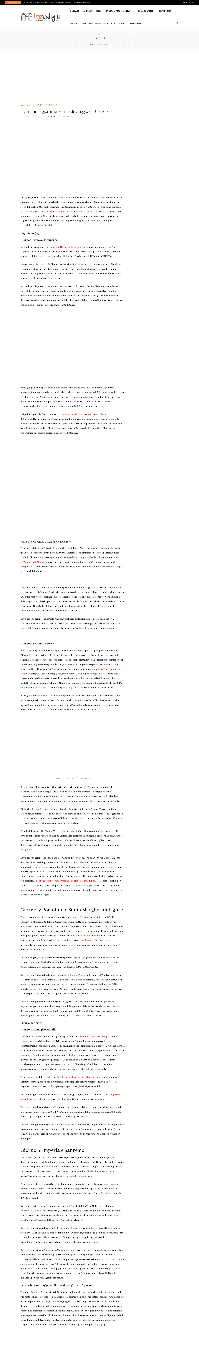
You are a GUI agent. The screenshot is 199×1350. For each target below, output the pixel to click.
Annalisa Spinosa (93, 11)
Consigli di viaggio (26, 105)
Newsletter (135, 23)
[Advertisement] (99, 77)
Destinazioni (165, 11)
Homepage (74, 11)
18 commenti (49, 122)
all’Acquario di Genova (32, 568)
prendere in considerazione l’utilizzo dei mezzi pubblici (69, 886)
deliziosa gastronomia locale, (57, 217)
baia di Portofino (81, 923)
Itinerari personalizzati (118, 11)
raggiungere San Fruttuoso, (95, 946)
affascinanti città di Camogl (92, 1042)
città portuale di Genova (71, 253)
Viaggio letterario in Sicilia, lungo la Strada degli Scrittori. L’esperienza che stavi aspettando (57, 2)
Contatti (73, 23)
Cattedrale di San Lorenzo (77, 420)
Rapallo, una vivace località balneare (77, 1083)
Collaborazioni (146, 11)
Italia (99, 45)
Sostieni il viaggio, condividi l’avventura (103, 23)
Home (92, 45)
